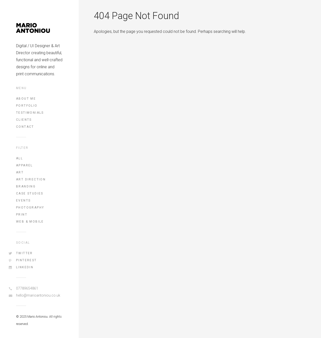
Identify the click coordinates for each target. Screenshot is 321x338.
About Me (26, 98)
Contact (25, 126)
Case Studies (29, 193)
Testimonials (30, 112)
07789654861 (27, 288)
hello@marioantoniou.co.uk (38, 295)
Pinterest (26, 260)
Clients (24, 119)
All (19, 158)
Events (23, 200)
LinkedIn (24, 267)
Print (21, 214)
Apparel (24, 165)
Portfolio (27, 105)
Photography (30, 207)
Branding (26, 186)
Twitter (24, 253)
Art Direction (31, 179)
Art (20, 172)
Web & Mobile (30, 221)
